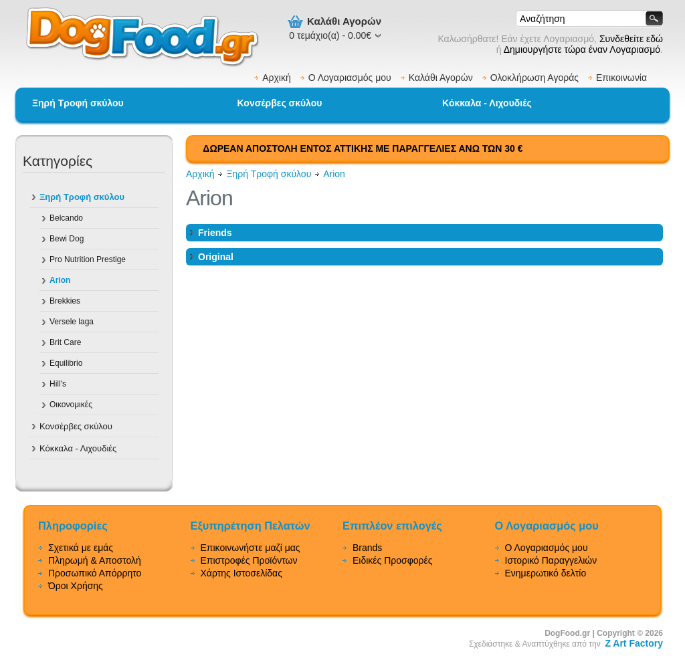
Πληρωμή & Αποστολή (94, 560)
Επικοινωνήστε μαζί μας (250, 547)
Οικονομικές (71, 404)
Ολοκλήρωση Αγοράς (534, 77)
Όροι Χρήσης (75, 585)
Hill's (58, 384)
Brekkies (65, 301)
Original (215, 256)
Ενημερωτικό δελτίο (546, 573)
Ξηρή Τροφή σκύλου (78, 103)
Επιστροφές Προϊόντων (249, 560)
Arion (60, 280)
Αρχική (276, 77)
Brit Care (65, 342)
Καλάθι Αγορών (441, 77)
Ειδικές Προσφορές (393, 560)
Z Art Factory (634, 643)
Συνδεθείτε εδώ (631, 38)
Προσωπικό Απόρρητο (94, 573)
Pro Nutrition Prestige (88, 259)
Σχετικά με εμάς (80, 547)
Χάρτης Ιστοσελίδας (241, 573)
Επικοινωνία (621, 77)
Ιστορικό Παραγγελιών (551, 560)
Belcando (66, 218)
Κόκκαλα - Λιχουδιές (487, 103)
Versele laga (72, 321)
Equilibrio (66, 363)
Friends (215, 232)
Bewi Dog (67, 238)
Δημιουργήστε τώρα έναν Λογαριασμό (582, 49)
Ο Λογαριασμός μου (349, 77)
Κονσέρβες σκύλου (279, 103)
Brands (367, 547)
